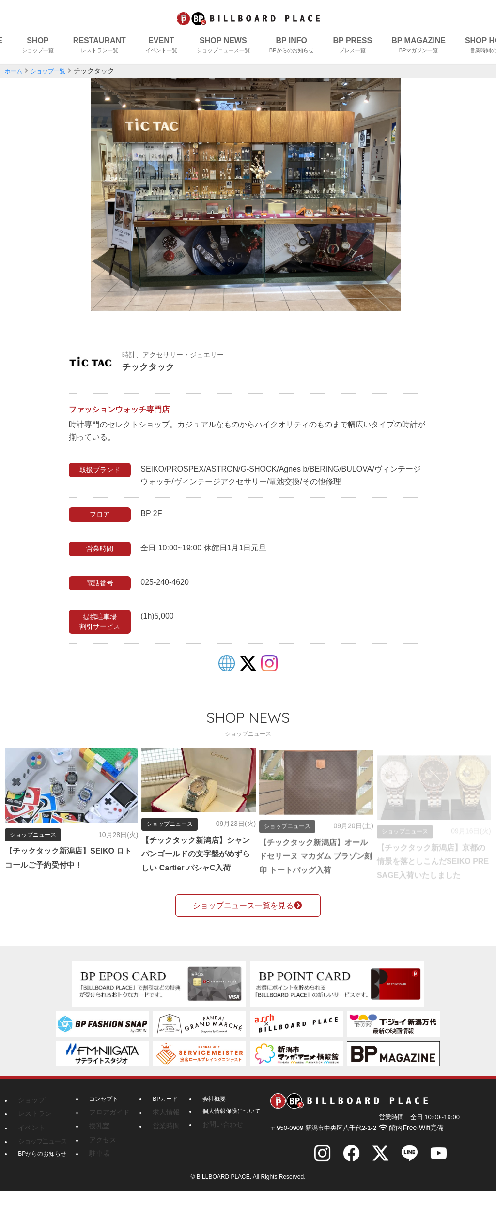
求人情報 (158, 1125)
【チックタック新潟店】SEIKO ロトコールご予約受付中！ (60, 858)
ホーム (15, 71)
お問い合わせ (212, 1137)
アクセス (100, 1149)
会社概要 (206, 1113)
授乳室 (98, 1137)
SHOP (38, 46)
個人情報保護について (224, 1125)
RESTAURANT (99, 46)
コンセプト (103, 1113)
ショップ (29, 1113)
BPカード (159, 1113)
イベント (29, 1137)
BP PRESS (352, 46)
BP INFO (291, 46)
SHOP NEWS (223, 46)
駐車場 (98, 1162)
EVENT (161, 46)
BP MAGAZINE (418, 46)
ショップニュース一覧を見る (248, 919)
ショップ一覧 (53, 71)
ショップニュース (38, 1149)
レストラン (32, 1125)
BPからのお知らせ (42, 1162)
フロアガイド (106, 1125)
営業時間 (158, 1137)
